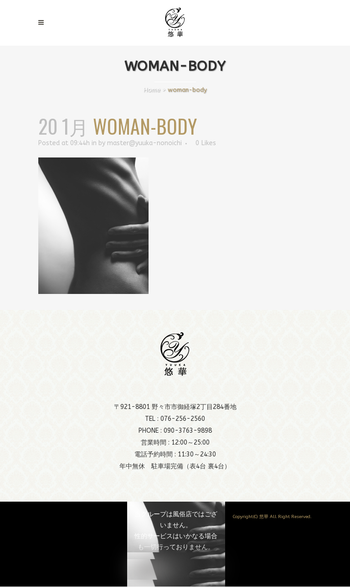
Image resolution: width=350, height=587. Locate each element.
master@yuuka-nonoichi (144, 143)
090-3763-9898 (188, 431)
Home (152, 89)
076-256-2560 (182, 419)
